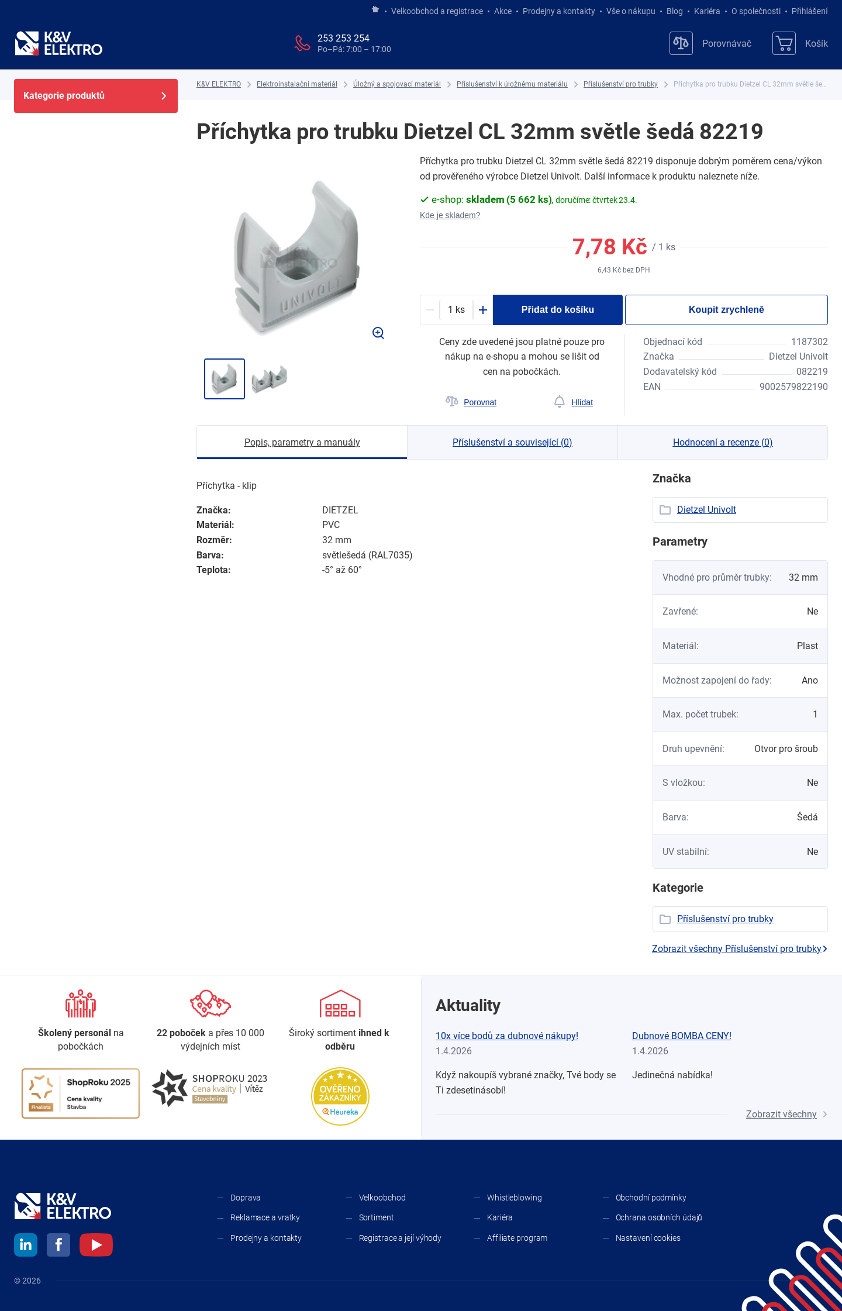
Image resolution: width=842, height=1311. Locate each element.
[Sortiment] (340, 1021)
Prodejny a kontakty (559, 11)
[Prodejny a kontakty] (210, 1021)
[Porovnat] (471, 402)
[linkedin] (25, 1246)
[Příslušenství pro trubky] (621, 84)
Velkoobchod (382, 1197)
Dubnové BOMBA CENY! (681, 1035)
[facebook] (58, 1246)
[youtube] (96, 1246)
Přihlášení (806, 11)
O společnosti (756, 11)
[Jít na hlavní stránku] (375, 10)
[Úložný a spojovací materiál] (397, 84)
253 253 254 (344, 38)
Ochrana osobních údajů (659, 1217)
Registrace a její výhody (400, 1238)
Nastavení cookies (648, 1238)
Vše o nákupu (630, 11)
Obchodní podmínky (651, 1197)
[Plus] (483, 310)
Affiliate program (517, 1238)
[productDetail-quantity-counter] (456, 310)
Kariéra (707, 11)
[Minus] (429, 310)
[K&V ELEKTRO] (58, 43)
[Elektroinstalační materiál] (297, 84)
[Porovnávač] (710, 43)
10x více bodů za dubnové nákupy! (507, 1035)
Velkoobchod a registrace (437, 11)
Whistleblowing (514, 1197)
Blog (675, 11)
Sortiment (376, 1217)
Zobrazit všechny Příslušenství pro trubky (740, 948)
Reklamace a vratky (265, 1217)
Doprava (245, 1197)
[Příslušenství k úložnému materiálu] (512, 84)
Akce (503, 11)
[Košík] (800, 43)
